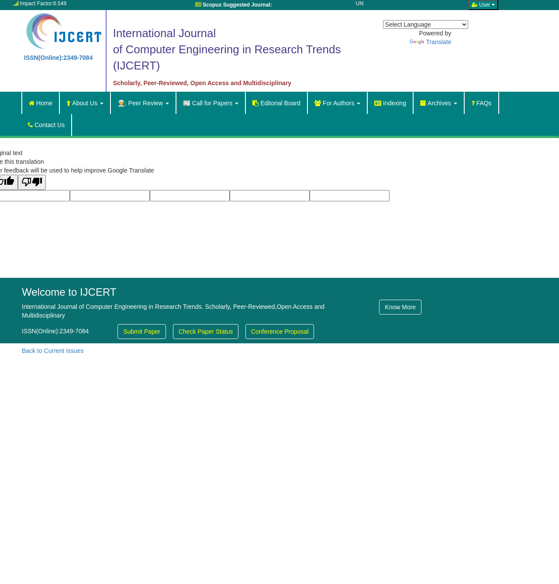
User (483, 5)
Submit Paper (141, 331)
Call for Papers (210, 103)
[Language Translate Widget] (425, 24)
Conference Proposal (280, 331)
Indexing (390, 103)
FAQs (481, 103)
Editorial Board (276, 103)
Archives (438, 103)
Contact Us (46, 124)
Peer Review (143, 103)
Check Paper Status (206, 331)
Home (40, 103)
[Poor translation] (32, 182)
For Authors (337, 103)
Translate (430, 41)
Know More (400, 307)
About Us (85, 103)
